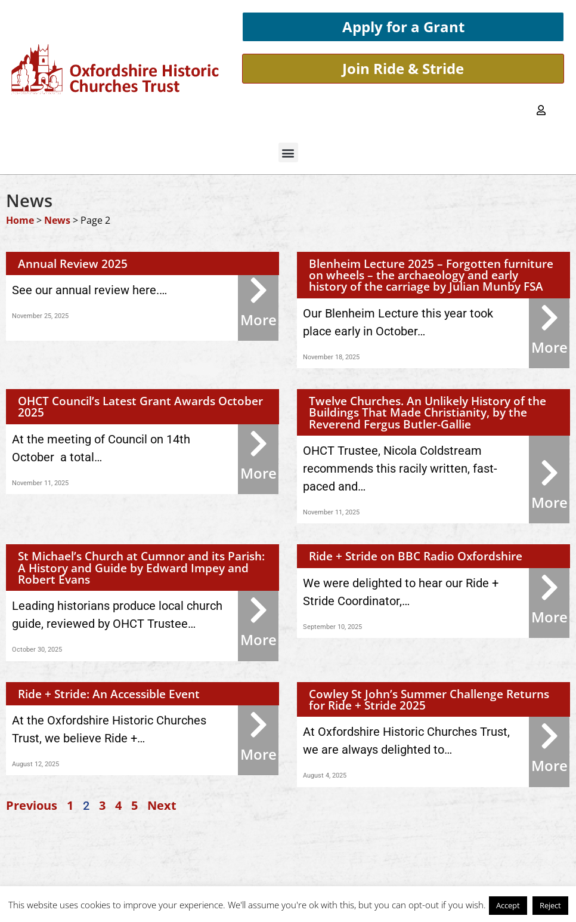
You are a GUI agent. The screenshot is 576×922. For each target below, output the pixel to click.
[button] (288, 152)
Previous (31, 805)
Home (20, 220)
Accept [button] (508, 905)
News (57, 220)
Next (161, 805)
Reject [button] (550, 905)
